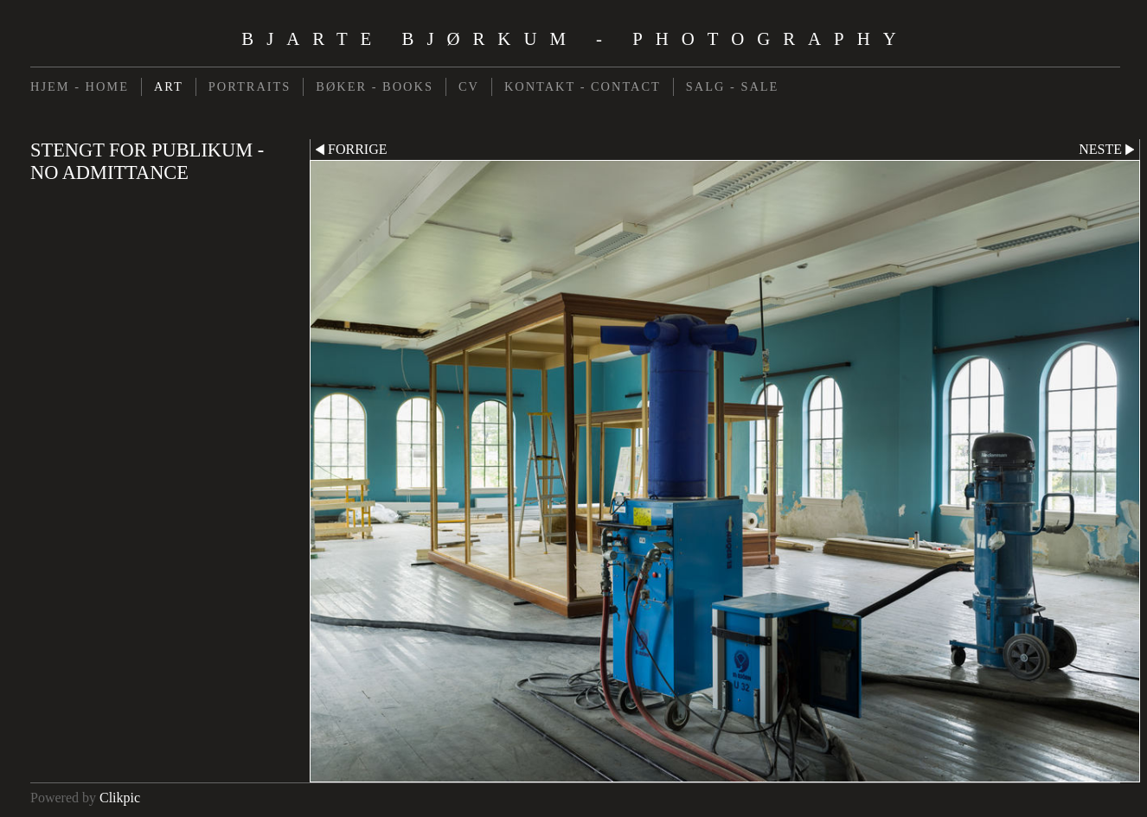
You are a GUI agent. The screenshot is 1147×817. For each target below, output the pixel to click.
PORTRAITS (250, 86)
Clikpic (119, 797)
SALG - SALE (732, 86)
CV (468, 86)
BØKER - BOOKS (374, 86)
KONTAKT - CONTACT (582, 86)
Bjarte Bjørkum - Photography (574, 38)
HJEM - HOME (79, 86)
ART (168, 86)
